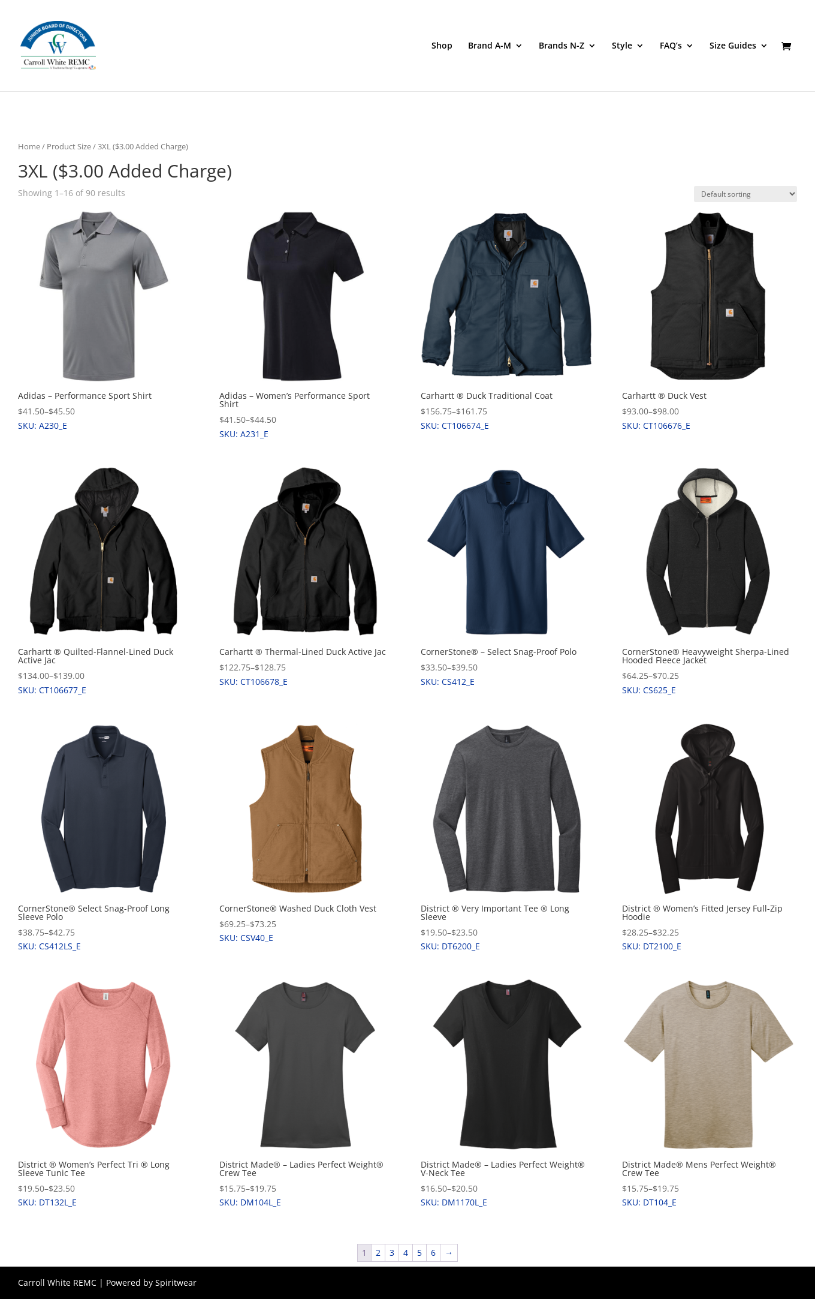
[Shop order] (745, 194)
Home (29, 146)
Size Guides (733, 46)
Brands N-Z (561, 46)
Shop (441, 46)
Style (622, 46)
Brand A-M (489, 46)
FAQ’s (671, 46)
